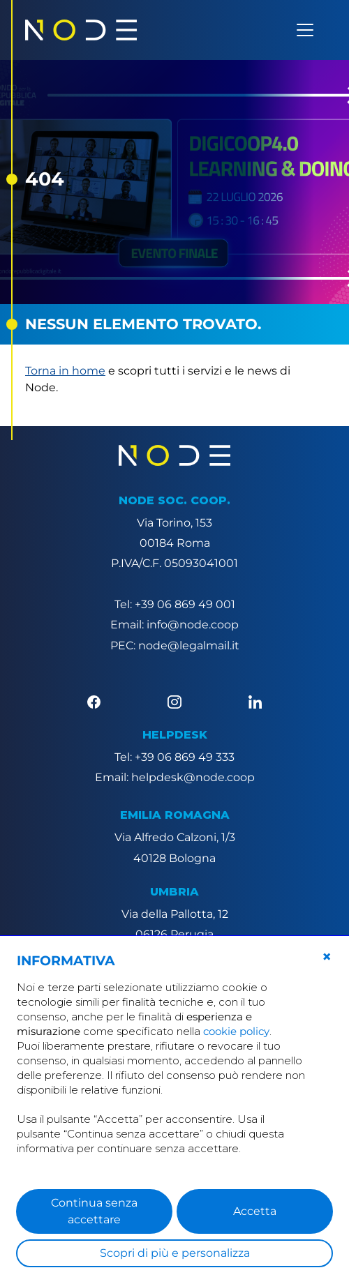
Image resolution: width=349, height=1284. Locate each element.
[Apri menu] (305, 30)
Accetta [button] (254, 1211)
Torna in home (65, 370)
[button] (326, 957)
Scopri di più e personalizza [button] (175, 1253)
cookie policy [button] (236, 1031)
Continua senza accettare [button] (94, 1211)
